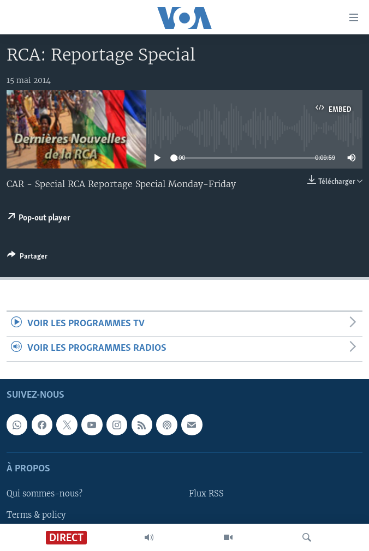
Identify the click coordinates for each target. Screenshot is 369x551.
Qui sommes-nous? (44, 494)
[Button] (27, 258)
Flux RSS (206, 494)
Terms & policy (36, 514)
